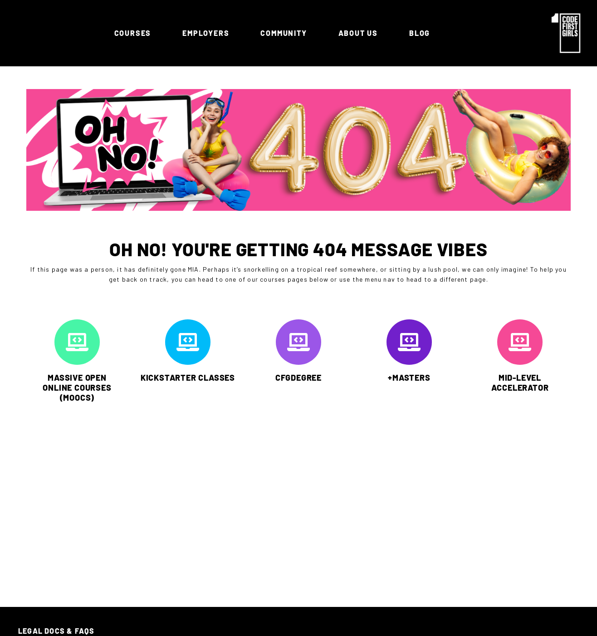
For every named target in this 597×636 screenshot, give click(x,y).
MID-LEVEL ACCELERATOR (520, 383)
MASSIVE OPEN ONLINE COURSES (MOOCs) (77, 387)
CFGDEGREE (298, 378)
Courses (135, 33)
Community (285, 33)
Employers (208, 33)
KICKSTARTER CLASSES (188, 378)
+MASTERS (409, 378)
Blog (419, 33)
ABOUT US (360, 33)
